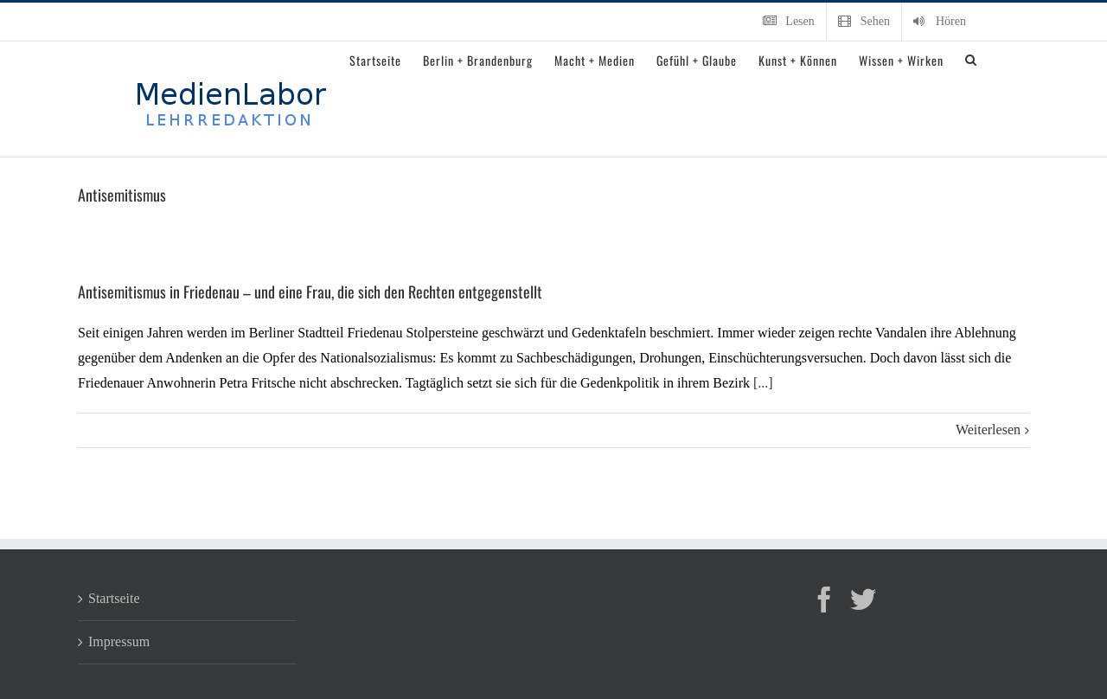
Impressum (119, 641)
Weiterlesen (988, 429)
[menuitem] (788, 22)
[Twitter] (863, 599)
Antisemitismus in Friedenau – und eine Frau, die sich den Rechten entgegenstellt (310, 291)
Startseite (114, 598)
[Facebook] (824, 599)
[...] (763, 382)
